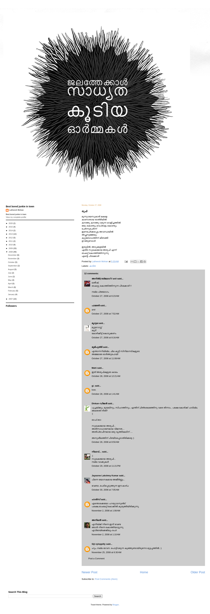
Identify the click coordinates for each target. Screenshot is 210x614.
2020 (11, 223)
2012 (11, 238)
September (13, 266)
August (11, 269)
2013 (11, 234)
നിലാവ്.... (96, 451)
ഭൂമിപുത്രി (97, 347)
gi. (93, 386)
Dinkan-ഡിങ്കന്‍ (99, 403)
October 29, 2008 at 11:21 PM (106, 466)
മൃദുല (95, 323)
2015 (11, 227)
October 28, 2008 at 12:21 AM (106, 376)
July (10, 273)
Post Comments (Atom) (106, 579)
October (11, 262)
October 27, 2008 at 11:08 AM (106, 358)
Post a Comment (96, 558)
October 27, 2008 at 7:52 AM (105, 313)
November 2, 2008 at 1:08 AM (106, 510)
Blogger (115, 605)
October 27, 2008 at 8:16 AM (105, 337)
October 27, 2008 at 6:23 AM (105, 296)
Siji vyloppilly (99, 544)
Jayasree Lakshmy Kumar (105, 475)
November (12, 259)
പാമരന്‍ (96, 305)
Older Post (198, 572)
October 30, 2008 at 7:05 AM (105, 489)
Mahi (94, 368)
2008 (11, 252)
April (10, 284)
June (10, 277)
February (12, 291)
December (12, 255)
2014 (11, 230)
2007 (11, 299)
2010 (11, 245)
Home (144, 572)
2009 (11, 248)
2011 (11, 241)
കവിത (92, 266)
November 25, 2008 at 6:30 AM (106, 552)
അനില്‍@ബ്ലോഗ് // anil (104, 278)
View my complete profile (16, 217)
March (11, 287)
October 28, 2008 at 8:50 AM (105, 442)
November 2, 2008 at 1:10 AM (106, 534)
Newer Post (89, 572)
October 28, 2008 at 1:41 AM (105, 394)
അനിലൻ (96, 520)
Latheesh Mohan (16, 210)
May (10, 280)
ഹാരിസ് (96, 499)
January (11, 294)
